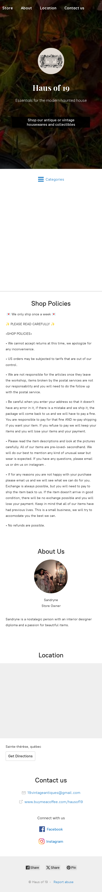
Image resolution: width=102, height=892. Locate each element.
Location (48, 8)
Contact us (74, 8)
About (26, 8)
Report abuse (64, 882)
